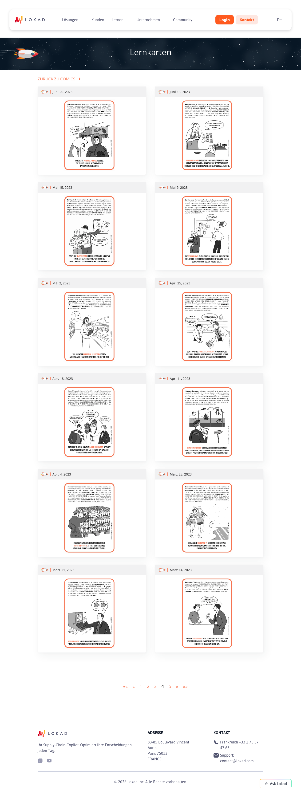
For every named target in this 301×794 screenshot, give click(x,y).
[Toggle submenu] (82, 20)
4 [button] (162, 686)
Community (182, 19)
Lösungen (70, 19)
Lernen (117, 19)
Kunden (97, 19)
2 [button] (148, 686)
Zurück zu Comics (59, 79)
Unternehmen (148, 19)
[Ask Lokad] (276, 783)
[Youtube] (49, 760)
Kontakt (247, 19)
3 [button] (155, 686)
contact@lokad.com (237, 761)
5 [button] (170, 686)
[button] (125, 686)
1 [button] (140, 686)
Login (224, 19)
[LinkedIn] (40, 760)
